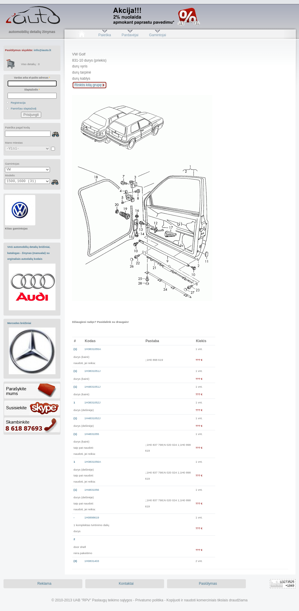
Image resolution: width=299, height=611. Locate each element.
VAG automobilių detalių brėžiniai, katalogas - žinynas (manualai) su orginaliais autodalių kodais (28, 253)
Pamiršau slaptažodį (23, 108)
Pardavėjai (130, 35)
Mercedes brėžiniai (19, 323)
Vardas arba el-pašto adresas (32, 77)
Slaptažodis (32, 89)
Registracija (18, 102)
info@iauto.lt (42, 50)
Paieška (104, 35)
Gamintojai (157, 35)
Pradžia (82, 35)
